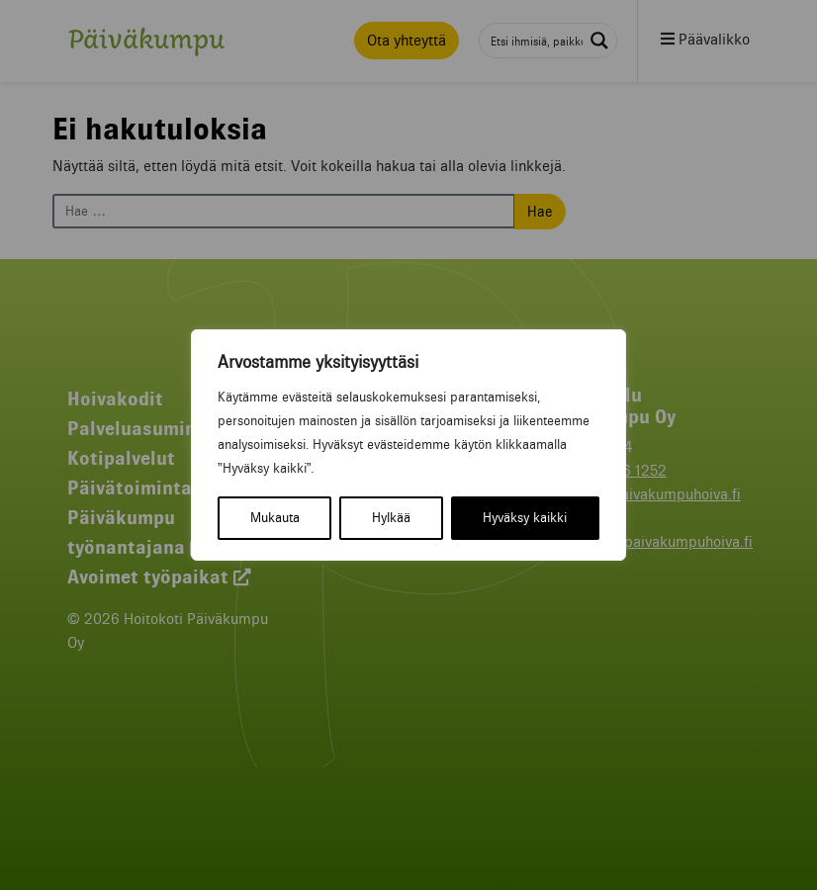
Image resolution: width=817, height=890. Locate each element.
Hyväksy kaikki (525, 517)
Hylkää (391, 517)
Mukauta (275, 517)
